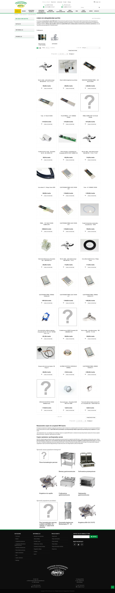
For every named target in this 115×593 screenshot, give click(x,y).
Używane (20, 60)
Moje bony (54, 549)
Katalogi (17, 560)
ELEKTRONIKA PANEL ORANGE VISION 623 (46, 295)
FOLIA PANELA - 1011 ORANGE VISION (68, 116)
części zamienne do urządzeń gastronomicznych (72, 428)
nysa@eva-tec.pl (67, 6)
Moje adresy (54, 543)
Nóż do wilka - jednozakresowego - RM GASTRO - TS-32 (68, 259)
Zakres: (17, 72)
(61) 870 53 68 (49, 5)
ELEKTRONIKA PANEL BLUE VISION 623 (68, 188)
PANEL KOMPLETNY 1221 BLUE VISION (90, 116)
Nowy (19, 58)
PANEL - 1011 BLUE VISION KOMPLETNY (46, 224)
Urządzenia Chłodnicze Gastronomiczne (20, 544)
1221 (19, 44)
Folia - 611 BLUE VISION (46, 116)
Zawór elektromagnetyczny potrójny (68, 80)
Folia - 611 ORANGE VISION (90, 187)
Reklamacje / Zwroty (38, 543)
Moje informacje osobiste (57, 546)
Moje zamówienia (56, 538)
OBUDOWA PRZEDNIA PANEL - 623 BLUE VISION (90, 80)
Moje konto (54, 536)
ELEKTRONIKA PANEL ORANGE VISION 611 (90, 367)
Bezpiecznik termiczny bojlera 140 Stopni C (46, 367)
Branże (16, 538)
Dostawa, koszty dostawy (22, 91)
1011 (19, 42)
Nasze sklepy (20, 98)
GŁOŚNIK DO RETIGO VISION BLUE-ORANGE (68, 367)
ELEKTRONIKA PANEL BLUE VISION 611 (68, 295)
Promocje (19, 106)
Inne (16, 555)
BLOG (35, 554)
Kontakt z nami (37, 541)
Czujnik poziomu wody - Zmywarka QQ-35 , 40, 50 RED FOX (46, 152)
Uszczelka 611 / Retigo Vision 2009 (46, 187)
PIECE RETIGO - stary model (23, 22)
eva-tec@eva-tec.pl (49, 6)
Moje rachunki (55, 541)
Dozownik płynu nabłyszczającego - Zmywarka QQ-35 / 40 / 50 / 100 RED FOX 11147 (47, 332)
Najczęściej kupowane (39, 536)
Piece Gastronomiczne (20, 550)
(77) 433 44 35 (67, 5)
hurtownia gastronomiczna (66, 21)
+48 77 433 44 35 (80, 585)
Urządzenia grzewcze (20, 541)
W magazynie (21, 53)
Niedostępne (21, 51)
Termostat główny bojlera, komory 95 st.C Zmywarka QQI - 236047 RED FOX (90, 402)
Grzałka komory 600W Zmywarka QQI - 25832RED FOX (68, 331)
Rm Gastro (20, 67)
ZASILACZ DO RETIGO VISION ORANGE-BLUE (46, 402)
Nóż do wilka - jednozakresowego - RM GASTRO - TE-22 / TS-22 (90, 152)
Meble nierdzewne (19, 552)
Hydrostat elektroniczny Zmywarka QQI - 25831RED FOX (46, 259)
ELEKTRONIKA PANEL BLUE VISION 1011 (68, 224)
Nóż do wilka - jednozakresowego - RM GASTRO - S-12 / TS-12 (46, 80)
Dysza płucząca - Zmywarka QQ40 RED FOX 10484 (68, 402)
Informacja (19, 87)
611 (19, 40)
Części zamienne (23, 14)
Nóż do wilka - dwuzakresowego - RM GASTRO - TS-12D (90, 331)
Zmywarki (19, 24)
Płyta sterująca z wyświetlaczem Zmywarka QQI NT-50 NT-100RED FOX (68, 152)
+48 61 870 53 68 (36, 585)
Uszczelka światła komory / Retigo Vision (90, 259)
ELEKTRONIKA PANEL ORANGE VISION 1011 (90, 295)
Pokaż (43, 47)
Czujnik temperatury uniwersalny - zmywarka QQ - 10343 (90, 224)
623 (19, 38)
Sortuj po (84, 47)
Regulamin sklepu (20, 93)
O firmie (18, 96)
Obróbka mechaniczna (20, 547)
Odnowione (20, 62)
